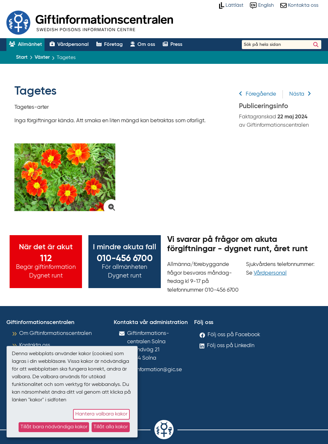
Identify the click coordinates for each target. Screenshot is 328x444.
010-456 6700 (125, 258)
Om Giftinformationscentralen (55, 333)
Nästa (300, 94)
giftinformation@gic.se (154, 369)
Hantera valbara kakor (101, 414)
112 (46, 258)
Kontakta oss (34, 345)
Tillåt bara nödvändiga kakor (53, 427)
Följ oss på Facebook (234, 334)
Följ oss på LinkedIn (230, 345)
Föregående (257, 94)
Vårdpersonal (270, 273)
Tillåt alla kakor (111, 427)
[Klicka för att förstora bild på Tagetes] (64, 177)
